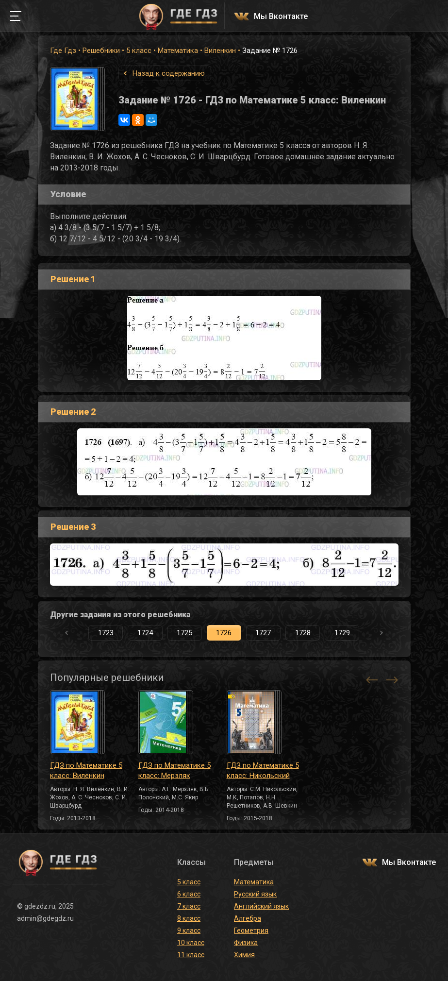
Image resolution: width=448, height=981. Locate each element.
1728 (303, 632)
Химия (244, 955)
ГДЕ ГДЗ (178, 16)
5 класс (138, 50)
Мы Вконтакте (281, 17)
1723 (106, 632)
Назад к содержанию (169, 73)
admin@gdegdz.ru (45, 918)
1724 (145, 632)
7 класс (188, 906)
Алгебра (247, 918)
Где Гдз (63, 50)
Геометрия (251, 930)
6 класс (188, 894)
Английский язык (261, 906)
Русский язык (255, 894)
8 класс (188, 918)
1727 (263, 632)
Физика (246, 943)
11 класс (190, 955)
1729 (342, 632)
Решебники (101, 50)
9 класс (188, 930)
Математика (178, 50)
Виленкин (220, 50)
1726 (224, 632)
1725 (184, 632)
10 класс (190, 943)
